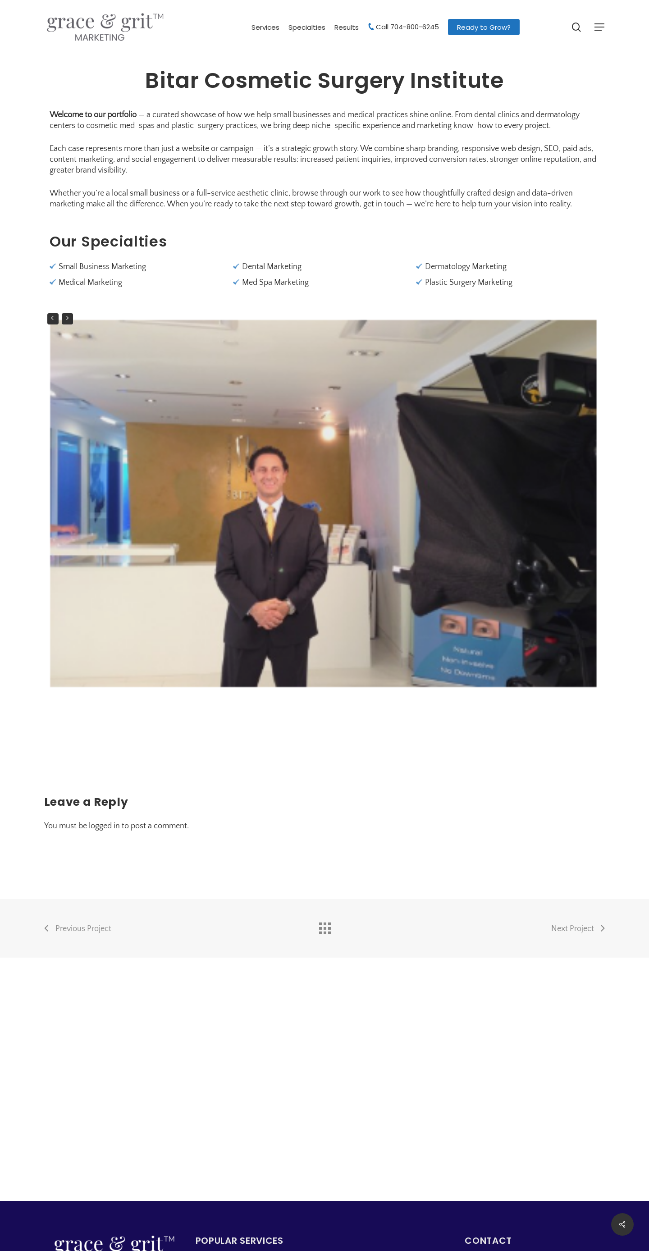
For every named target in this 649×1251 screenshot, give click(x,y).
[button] (599, 27)
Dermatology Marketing (466, 266)
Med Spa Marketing (275, 282)
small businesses (302, 114)
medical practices (377, 114)
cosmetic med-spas (120, 125)
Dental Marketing (272, 266)
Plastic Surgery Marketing (468, 282)
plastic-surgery (197, 125)
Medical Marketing (90, 282)
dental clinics (496, 114)
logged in (104, 826)
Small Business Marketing (102, 266)
